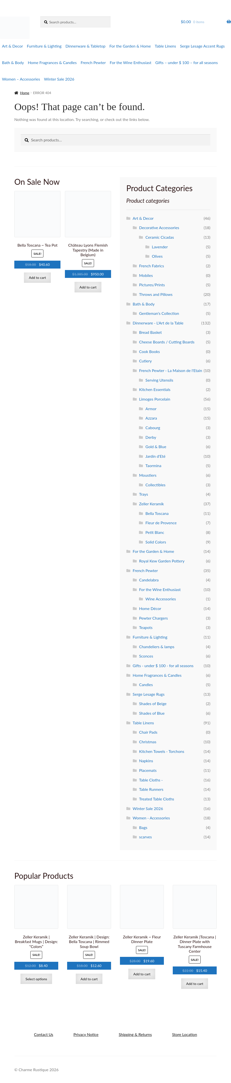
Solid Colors (155, 542)
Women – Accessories (21, 79)
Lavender (160, 246)
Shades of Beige (152, 703)
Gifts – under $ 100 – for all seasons (186, 62)
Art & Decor (12, 46)
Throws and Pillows (156, 294)
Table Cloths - (151, 780)
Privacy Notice (86, 1034)
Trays (143, 494)
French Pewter (93, 62)
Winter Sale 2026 (59, 79)
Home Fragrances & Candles (52, 62)
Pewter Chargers (153, 618)
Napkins (146, 760)
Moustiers (147, 475)
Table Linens (165, 46)
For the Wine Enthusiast (131, 62)
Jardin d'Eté (155, 456)
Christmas (147, 741)
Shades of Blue (152, 713)
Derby (150, 437)
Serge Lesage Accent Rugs (202, 46)
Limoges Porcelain (154, 399)
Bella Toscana (157, 513)
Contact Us (43, 1034)
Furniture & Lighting (44, 46)
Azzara (151, 418)
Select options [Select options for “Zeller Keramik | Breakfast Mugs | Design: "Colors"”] (36, 979)
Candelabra (148, 579)
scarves (145, 836)
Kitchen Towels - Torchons (161, 751)
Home (24, 93)
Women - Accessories (151, 817)
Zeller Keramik (151, 503)
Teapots (145, 627)
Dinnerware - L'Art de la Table (158, 323)
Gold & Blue (155, 446)
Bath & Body (13, 62)
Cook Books (149, 351)
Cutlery (145, 360)
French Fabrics (151, 265)
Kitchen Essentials (154, 389)
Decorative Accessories (159, 227)
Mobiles (146, 275)
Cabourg (152, 427)
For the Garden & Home (130, 46)
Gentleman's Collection (159, 313)
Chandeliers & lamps (156, 646)
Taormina (153, 465)
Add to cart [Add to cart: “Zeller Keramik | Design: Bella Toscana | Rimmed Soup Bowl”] (88, 979)
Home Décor (150, 608)
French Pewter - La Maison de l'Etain (170, 370)
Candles (146, 684)
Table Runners (151, 789)
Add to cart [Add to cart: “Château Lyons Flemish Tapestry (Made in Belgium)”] (87, 287)
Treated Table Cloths (156, 798)
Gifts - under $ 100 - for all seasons (163, 665)
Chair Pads (148, 732)
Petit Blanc (154, 532)
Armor (150, 408)
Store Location (184, 1034)
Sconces (146, 656)
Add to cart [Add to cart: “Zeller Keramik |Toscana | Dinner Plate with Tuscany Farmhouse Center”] (194, 983)
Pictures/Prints (152, 284)
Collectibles (155, 484)
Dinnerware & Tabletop (85, 46)
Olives (157, 256)
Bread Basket (150, 332)
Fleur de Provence (160, 522)
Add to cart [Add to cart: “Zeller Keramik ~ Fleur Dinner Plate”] (141, 974)
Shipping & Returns (135, 1034)
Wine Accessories (160, 598)
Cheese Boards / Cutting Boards (166, 341)
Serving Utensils (159, 380)
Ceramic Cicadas (159, 237)
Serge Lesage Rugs (149, 694)
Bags (143, 827)
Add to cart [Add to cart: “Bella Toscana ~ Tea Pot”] (37, 277)
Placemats (147, 770)
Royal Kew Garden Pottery (161, 560)
